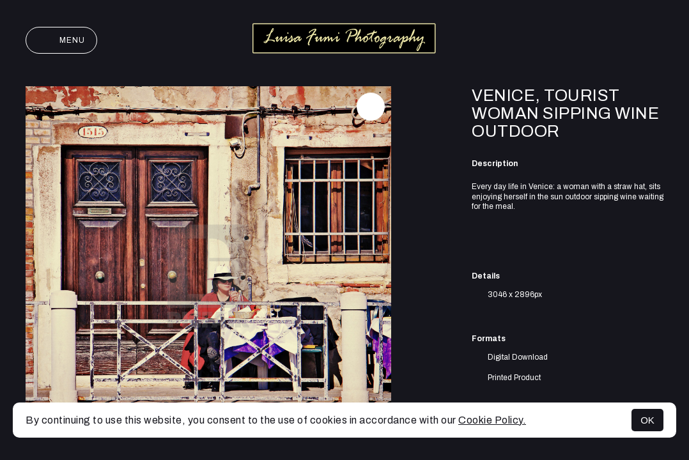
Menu (61, 40)
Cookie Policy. (492, 420)
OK (647, 420)
